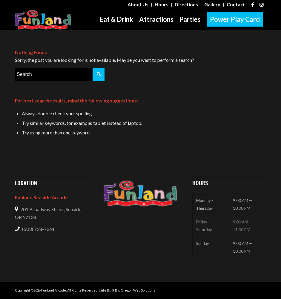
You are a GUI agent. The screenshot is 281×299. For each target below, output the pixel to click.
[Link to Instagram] (261, 4)
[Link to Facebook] (252, 4)
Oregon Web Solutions (138, 290)
